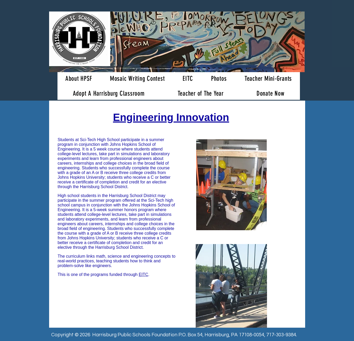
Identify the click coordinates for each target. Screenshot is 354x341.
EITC (143, 274)
